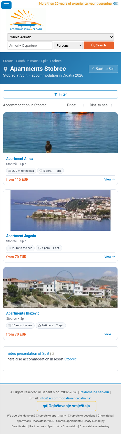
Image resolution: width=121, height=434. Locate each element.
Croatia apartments (69, 421)
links (43, 426)
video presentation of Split (30, 353)
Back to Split (103, 69)
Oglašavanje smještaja (66, 405)
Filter (60, 94)
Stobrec (70, 359)
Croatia (8, 61)
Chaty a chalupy (94, 421)
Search (98, 45)
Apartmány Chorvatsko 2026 (35, 421)
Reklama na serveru (94, 392)
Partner (34, 426)
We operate (14, 415)
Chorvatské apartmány (94, 426)
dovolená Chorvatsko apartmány (44, 415)
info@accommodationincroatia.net (65, 398)
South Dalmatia (27, 61)
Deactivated (19, 426)
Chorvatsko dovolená (82, 415)
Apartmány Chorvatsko (62, 426)
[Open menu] (6, 5)
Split (44, 61)
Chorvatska (105, 415)
